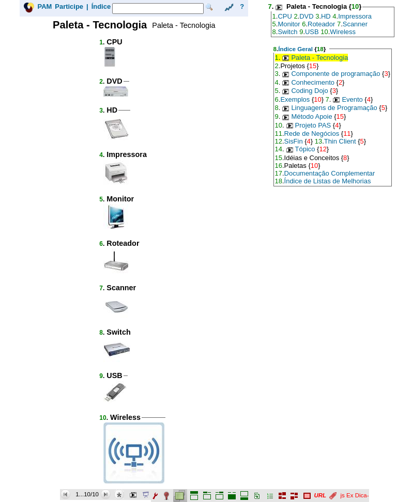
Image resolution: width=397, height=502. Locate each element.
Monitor (289, 24)
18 (320, 48)
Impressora (355, 16)
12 (278, 141)
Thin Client (340, 141)
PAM (44, 6)
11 (278, 133)
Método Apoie (311, 116)
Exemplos (295, 99)
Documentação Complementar (329, 173)
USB (312, 32)
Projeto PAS (313, 125)
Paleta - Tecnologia (319, 57)
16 (278, 165)
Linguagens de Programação (334, 108)
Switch (287, 32)
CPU (285, 16)
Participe (69, 6)
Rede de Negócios (312, 133)
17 (278, 173)
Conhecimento (312, 82)
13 (318, 141)
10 (102, 417)
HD (326, 16)
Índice (101, 6)
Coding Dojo (309, 91)
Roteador (321, 24)
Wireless (343, 32)
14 (278, 149)
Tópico (305, 149)
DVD (306, 16)
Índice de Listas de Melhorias (327, 181)
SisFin (293, 141)
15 (312, 66)
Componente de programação (335, 73)
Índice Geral (295, 48)
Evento (352, 99)
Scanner (355, 24)
